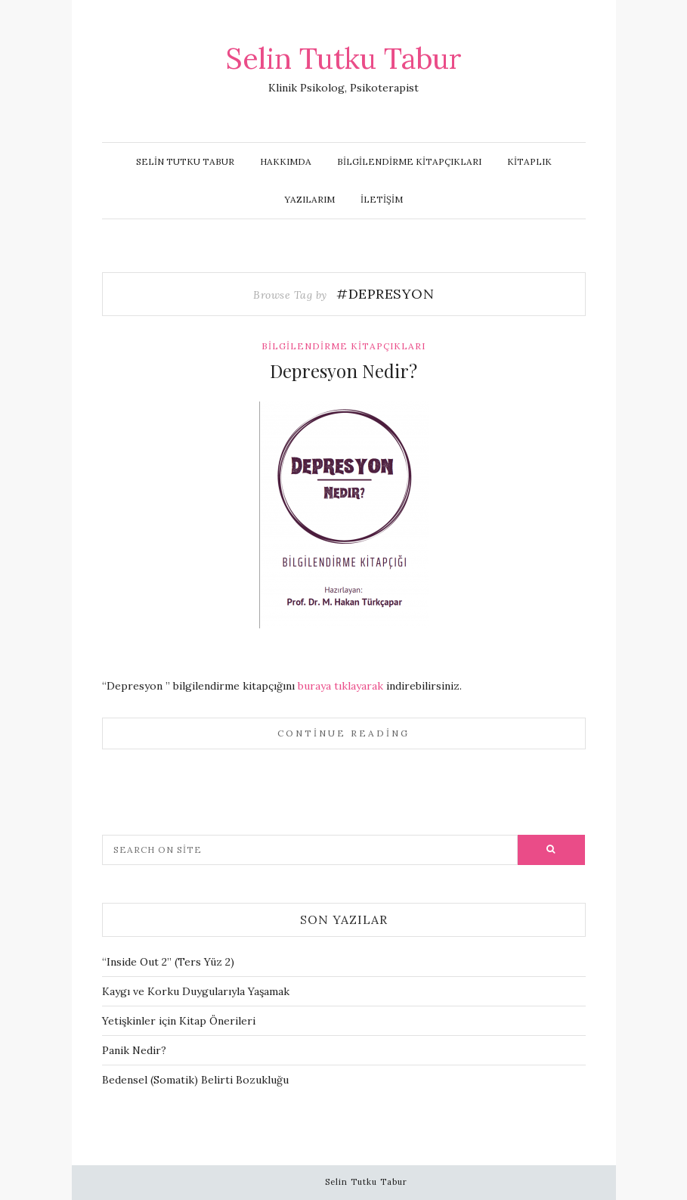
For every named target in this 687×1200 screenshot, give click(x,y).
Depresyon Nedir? (343, 370)
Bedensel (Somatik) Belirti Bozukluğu (195, 1080)
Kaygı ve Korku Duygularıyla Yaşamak (195, 991)
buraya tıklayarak (340, 686)
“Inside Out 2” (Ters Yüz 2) (168, 962)
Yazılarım (309, 199)
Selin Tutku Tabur (344, 58)
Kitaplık (529, 161)
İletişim (382, 199)
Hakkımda (285, 161)
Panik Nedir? (134, 1050)
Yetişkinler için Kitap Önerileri (178, 1021)
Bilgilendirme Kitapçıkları (409, 161)
